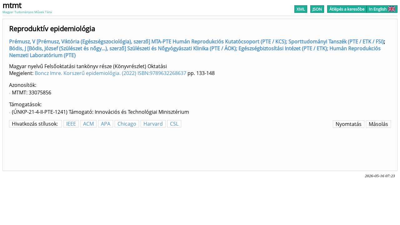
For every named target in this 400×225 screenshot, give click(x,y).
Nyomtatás (349, 124)
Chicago (127, 123)
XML (301, 9)
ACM (88, 123)
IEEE (71, 123)
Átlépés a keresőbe (346, 9)
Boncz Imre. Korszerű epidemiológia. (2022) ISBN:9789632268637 (110, 73)
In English (382, 9)
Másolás (378, 124)
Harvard (153, 123)
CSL (174, 123)
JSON (317, 9)
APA (105, 123)
